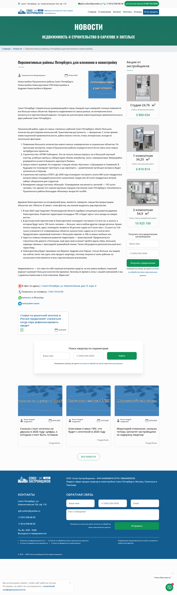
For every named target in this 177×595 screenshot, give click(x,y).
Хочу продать (151, 11)
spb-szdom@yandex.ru (91, 3)
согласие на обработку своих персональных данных (143, 271)
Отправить (137, 526)
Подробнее (54, 443)
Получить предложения (142, 263)
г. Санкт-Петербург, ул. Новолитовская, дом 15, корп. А (68, 285)
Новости (17, 48)
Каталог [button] (117, 11)
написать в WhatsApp (31, 297)
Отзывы (138, 11)
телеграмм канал (30, 303)
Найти (122, 355)
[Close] (70, 583)
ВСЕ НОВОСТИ (88, 456)
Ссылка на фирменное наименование (66, 543)
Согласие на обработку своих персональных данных (68, 541)
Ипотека (127, 11)
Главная (92, 11)
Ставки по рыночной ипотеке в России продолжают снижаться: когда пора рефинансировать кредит (40, 320)
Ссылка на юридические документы (34, 543)
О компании (104, 11)
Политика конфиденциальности (32, 541)
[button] (84, 84)
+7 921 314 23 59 (55, 291)
